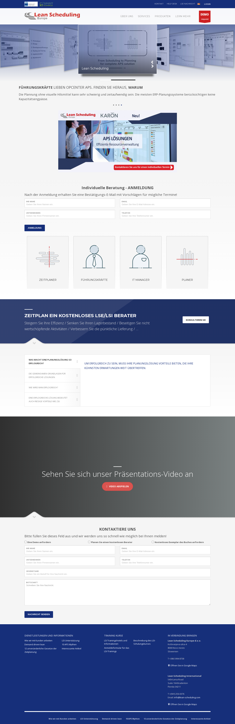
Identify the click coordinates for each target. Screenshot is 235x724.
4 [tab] (121, 105)
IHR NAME (30, 202)
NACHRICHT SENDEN (39, 614)
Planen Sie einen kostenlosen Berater (111, 542)
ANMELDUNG (35, 228)
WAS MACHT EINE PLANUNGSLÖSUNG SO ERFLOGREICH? (53, 361)
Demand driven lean (34, 644)
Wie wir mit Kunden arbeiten (38, 640)
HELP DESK (172, 4)
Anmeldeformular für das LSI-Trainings (116, 649)
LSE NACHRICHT (187, 4)
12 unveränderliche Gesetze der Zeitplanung (40, 650)
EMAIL (124, 202)
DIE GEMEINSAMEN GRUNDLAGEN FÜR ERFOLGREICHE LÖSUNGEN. (53, 375)
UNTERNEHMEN (33, 213)
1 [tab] (113, 105)
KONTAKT (159, 4)
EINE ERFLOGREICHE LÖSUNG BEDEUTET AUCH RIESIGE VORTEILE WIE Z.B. (53, 399)
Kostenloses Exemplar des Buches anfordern (179, 542)
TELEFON (126, 213)
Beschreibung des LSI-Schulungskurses (144, 642)
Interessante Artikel (71, 648)
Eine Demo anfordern (39, 542)
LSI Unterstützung (70, 640)
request (205, 17)
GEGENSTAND (32, 571)
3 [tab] (119, 105)
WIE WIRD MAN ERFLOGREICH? (53, 387)
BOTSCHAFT (32, 582)
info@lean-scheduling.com (187, 697)
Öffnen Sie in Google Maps (182, 665)
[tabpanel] (117, 93)
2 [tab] (116, 105)
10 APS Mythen (69, 644)
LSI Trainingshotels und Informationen (115, 642)
